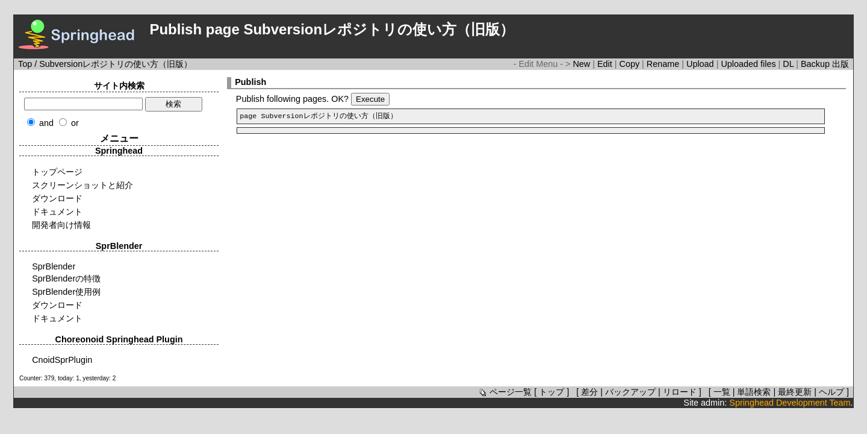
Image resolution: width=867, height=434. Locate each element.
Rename (664, 64)
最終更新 (795, 392)
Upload (701, 64)
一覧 (721, 392)
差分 (589, 392)
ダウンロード (57, 198)
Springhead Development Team (789, 402)
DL (789, 64)
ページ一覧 (504, 392)
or (75, 123)
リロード (680, 392)
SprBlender (53, 266)
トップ (551, 392)
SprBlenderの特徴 (66, 278)
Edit (606, 64)
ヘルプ (831, 392)
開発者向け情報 (61, 225)
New (582, 64)
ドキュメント (57, 211)
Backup (816, 64)
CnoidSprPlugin (62, 360)
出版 (840, 64)
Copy (631, 64)
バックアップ (630, 392)
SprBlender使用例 (66, 292)
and (46, 123)
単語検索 (754, 392)
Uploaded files (749, 64)
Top (25, 64)
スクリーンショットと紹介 (82, 185)
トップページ (57, 172)
